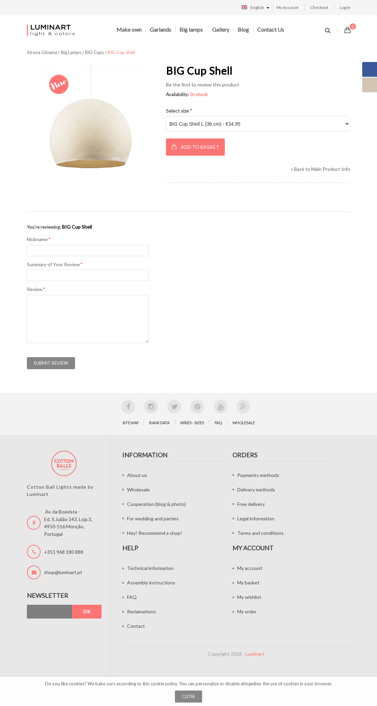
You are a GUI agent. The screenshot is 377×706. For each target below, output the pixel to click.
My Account (287, 7)
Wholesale (243, 423)
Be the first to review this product (202, 84)
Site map (130, 423)
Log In (345, 7)
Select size (178, 111)
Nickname (37, 239)
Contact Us (270, 29)
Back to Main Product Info (320, 169)
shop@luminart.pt (63, 572)
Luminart (254, 654)
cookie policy (164, 683)
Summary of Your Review (53, 264)
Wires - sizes (192, 423)
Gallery (220, 29)
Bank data (159, 423)
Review (35, 289)
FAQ (218, 423)
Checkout (319, 7)
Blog (243, 29)
